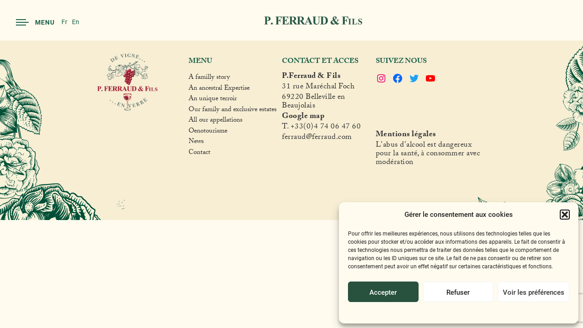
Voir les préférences (533, 292)
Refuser (458, 292)
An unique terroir (213, 99)
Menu (35, 22)
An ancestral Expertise (219, 89)
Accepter (383, 292)
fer (286, 138)
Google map (303, 117)
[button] (564, 214)
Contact (199, 153)
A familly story (209, 78)
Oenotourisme (208, 132)
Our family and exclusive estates (232, 110)
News (196, 142)
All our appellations (215, 121)
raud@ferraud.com (321, 138)
